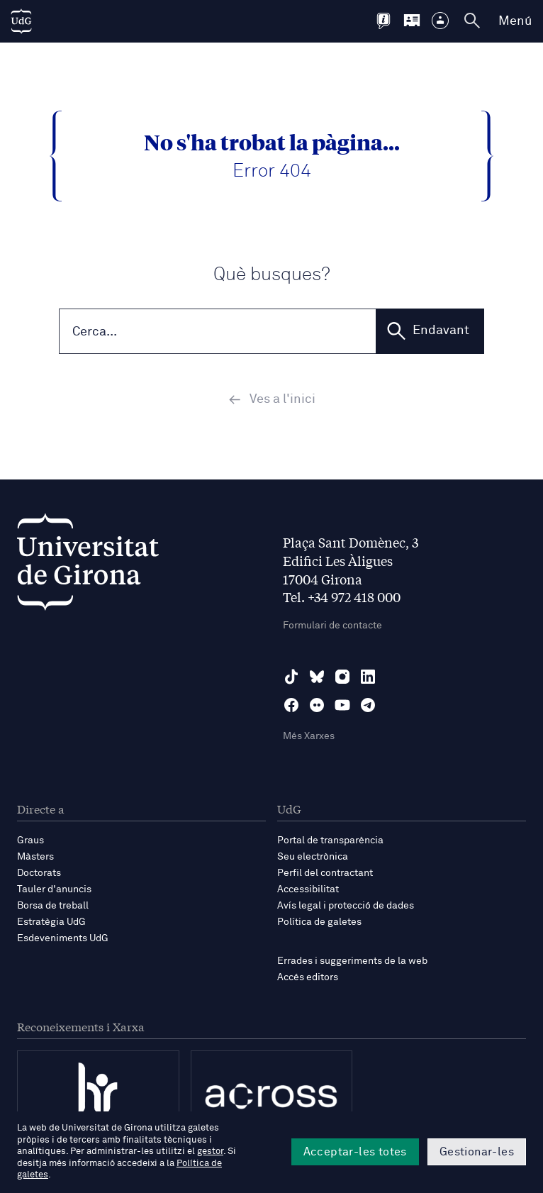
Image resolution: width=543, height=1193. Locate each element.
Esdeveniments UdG (62, 940)
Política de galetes (319, 923)
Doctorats (39, 874)
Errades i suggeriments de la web (352, 962)
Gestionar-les (477, 1152)
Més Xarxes (309, 737)
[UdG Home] (21, 21)
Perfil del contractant (325, 874)
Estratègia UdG (51, 923)
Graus (30, 841)
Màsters (35, 857)
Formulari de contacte (332, 626)
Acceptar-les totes (355, 1152)
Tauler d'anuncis (54, 890)
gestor (210, 1151)
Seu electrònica (312, 857)
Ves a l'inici (271, 400)
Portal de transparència (330, 841)
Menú (515, 21)
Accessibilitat (308, 890)
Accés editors (307, 979)
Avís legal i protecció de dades (345, 906)
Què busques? (271, 274)
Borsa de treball (53, 906)
